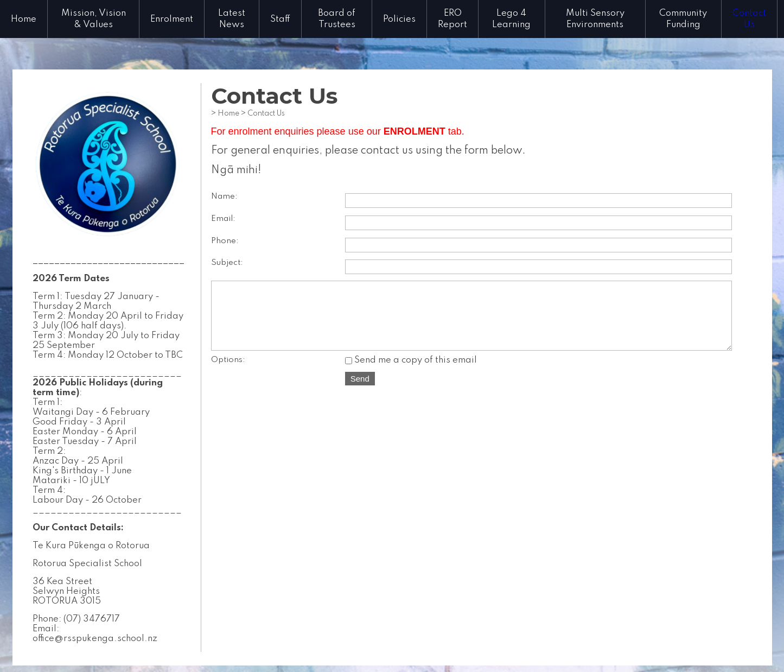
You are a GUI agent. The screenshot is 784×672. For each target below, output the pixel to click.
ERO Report (452, 19)
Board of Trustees (336, 19)
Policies (399, 19)
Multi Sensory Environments (595, 19)
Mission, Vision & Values (93, 19)
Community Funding (683, 19)
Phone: (225, 241)
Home (23, 19)
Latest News (231, 19)
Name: (224, 196)
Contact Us (749, 19)
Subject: (227, 262)
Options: (228, 371)
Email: (223, 218)
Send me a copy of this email (411, 371)
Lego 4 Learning (511, 19)
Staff (280, 19)
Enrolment (171, 19)
